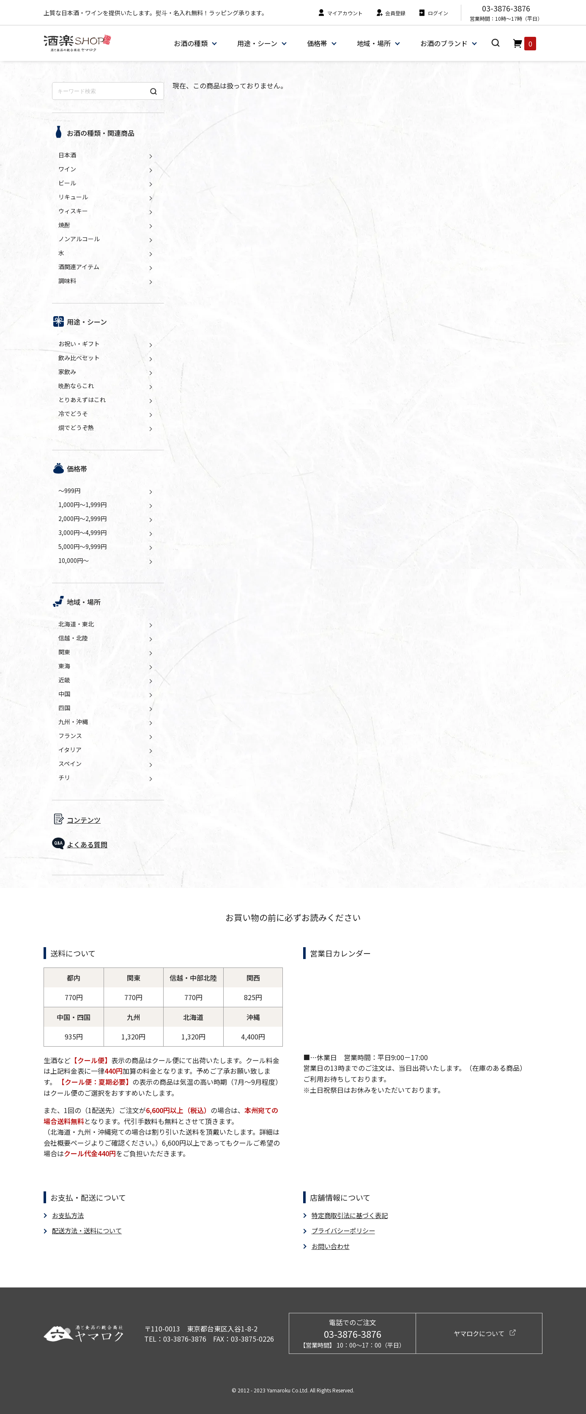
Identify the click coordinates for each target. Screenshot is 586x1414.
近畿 (64, 679)
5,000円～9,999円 (82, 546)
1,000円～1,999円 (82, 504)
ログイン (433, 13)
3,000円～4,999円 (82, 532)
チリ (64, 777)
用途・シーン (257, 43)
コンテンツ (84, 820)
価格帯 (317, 43)
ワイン (67, 169)
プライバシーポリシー (345, 1230)
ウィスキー (73, 211)
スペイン (70, 763)
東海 (64, 666)
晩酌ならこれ (76, 385)
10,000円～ (73, 560)
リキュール (73, 197)
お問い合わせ (332, 1245)
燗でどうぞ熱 (76, 427)
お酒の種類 (190, 43)
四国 (64, 707)
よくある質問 (87, 844)
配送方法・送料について (89, 1230)
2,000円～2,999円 (82, 518)
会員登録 (390, 13)
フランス (70, 735)
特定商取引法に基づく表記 (352, 1215)
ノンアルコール (79, 238)
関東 (64, 652)
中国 (64, 693)
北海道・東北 (76, 624)
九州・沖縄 (73, 721)
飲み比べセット (79, 357)
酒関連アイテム (78, 266)
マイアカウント (340, 13)
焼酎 (64, 225)
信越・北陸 (73, 638)
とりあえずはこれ (82, 399)
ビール (67, 183)
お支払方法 (69, 1215)
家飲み (67, 371)
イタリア (70, 749)
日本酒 (67, 155)
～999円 (69, 490)
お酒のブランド (443, 43)
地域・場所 (373, 43)
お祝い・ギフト (79, 343)
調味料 (67, 280)
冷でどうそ (73, 413)
